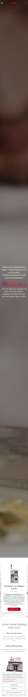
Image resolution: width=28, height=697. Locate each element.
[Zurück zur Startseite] (14, 3)
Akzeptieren (14, 684)
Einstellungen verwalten (13, 692)
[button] (2, 3)
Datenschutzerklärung (8, 681)
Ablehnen (14, 688)
